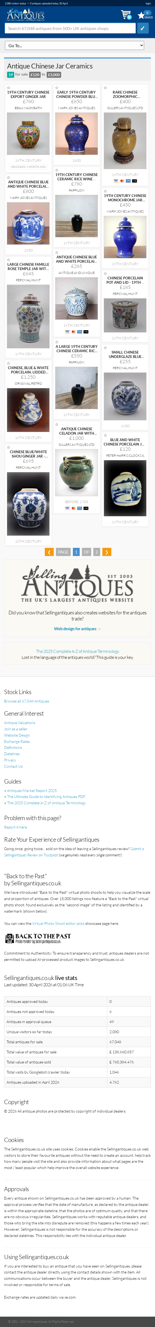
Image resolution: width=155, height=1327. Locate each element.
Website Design (17, 735)
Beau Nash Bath (28, 108)
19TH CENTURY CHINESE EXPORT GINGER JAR (28, 94)
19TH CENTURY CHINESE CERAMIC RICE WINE (76, 176)
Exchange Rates (17, 741)
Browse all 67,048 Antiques (26, 701)
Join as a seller (16, 729)
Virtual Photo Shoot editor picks (58, 923)
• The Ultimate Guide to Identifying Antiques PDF (44, 796)
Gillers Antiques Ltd (125, 108)
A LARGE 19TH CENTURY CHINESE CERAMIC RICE (77, 350)
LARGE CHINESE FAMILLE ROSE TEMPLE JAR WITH (28, 268)
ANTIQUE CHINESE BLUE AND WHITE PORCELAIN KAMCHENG (76, 261)
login (148, 3)
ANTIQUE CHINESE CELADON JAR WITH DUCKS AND (76, 433)
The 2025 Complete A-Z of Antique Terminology (77, 651)
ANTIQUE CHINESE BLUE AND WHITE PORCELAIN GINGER (28, 186)
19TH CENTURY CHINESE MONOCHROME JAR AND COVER (125, 200)
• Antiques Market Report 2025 (30, 790)
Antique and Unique (77, 273)
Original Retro (28, 383)
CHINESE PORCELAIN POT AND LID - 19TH (125, 280)
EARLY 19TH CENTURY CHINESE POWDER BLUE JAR (76, 96)
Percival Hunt (28, 280)
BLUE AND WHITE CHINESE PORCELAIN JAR (125, 444)
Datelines (12, 753)
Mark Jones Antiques (76, 108)
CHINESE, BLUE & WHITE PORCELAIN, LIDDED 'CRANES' (28, 372)
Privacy (10, 760)
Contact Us (13, 766)
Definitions (13, 747)
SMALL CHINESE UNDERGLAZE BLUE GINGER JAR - (125, 356)
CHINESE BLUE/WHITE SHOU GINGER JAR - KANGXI (28, 456)
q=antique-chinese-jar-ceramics (74, 45)
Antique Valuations (19, 722)
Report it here (15, 827)
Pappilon (76, 190)
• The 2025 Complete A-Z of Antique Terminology (45, 802)
